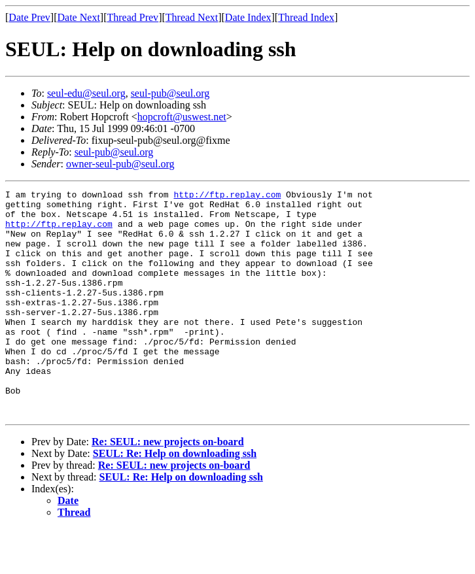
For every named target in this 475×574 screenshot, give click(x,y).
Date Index (248, 17)
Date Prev (29, 17)
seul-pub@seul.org (170, 93)
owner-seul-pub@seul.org (120, 163)
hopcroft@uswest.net (181, 116)
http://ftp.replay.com (227, 196)
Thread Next (192, 17)
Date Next (79, 17)
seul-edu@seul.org (86, 93)
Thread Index (306, 17)
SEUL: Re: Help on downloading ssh (174, 498)
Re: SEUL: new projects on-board (168, 486)
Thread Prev (132, 17)
